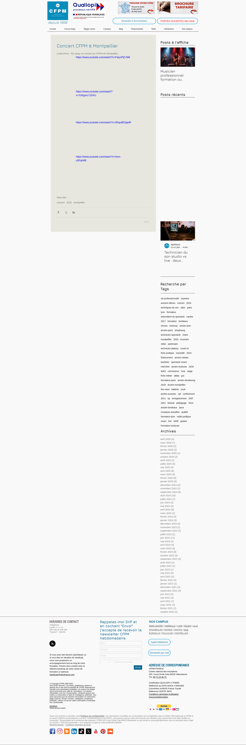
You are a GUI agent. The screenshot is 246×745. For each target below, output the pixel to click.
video (163, 344)
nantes (190, 316)
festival (171, 403)
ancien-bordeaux (169, 407)
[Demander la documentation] (134, 21)
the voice (165, 389)
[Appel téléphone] (159, 642)
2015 (189, 353)
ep (169, 398)
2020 (175, 339)
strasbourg (180, 330)
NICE (186, 629)
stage (190, 371)
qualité (184, 412)
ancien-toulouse (179, 366)
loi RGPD (108, 718)
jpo (182, 375)
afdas (176, 375)
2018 (191, 366)
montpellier (79, 202)
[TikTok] (81, 731)
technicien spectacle (171, 335)
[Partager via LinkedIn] (73, 212)
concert (60, 202)
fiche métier (166, 375)
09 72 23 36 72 (159, 677)
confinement (189, 394)
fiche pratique (167, 353)
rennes (164, 325)
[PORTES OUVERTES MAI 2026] (177, 21)
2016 (69, 202)
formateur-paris (168, 380)
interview (165, 366)
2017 (163, 321)
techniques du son (170, 307)
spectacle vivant (179, 362)
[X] (88, 731)
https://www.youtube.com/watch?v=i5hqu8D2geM (103, 122)
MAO (163, 371)
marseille (180, 353)
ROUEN (187, 625)
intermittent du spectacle (173, 316)
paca (181, 407)
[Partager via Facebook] (58, 212)
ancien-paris (167, 330)
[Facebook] (52, 731)
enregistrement (179, 398)
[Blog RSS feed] (52, 644)
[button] (164, 707)
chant (185, 335)
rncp (183, 371)
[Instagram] (59, 731)
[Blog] (67, 731)
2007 (190, 398)
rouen (163, 421)
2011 (163, 398)
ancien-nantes (181, 357)
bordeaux (183, 321)
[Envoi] (138, 667)
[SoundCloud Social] (110, 731)
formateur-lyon (168, 416)
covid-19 (184, 348)
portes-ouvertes (168, 394)
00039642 (53, 706)
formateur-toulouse (170, 425)
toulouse (173, 325)
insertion (185, 298)
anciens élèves (168, 303)
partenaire (173, 344)
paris (189, 307)
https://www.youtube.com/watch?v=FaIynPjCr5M (103, 57)
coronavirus (173, 371)
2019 (163, 385)
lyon (163, 312)
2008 (176, 421)
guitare (183, 421)
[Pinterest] (103, 731)
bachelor (165, 362)
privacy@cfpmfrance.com (162, 720)
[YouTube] (96, 731)
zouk (183, 389)
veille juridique (184, 416)
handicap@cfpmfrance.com (62, 674)
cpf (179, 394)
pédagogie (181, 403)
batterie (175, 389)
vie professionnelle (170, 298)
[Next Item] (190, 57)
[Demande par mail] (159, 653)
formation (172, 321)
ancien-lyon (185, 325)
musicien (184, 339)
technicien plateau (170, 348)
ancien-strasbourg (186, 380)
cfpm (183, 307)
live (170, 421)
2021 (163, 403)
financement (167, 357)
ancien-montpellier (176, 385)
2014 (190, 403)
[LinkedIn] (74, 731)
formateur (171, 312)
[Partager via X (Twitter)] (65, 212)
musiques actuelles (170, 412)
